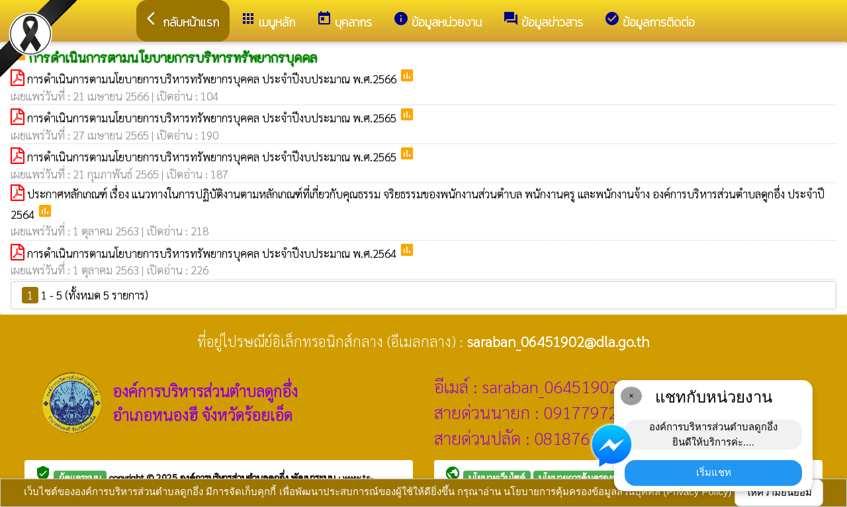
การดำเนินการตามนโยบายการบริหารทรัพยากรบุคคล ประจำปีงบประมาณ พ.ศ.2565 (213, 117)
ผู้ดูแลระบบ (80, 477)
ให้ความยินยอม (779, 492)
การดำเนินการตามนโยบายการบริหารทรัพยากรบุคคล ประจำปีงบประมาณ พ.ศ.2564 (213, 253)
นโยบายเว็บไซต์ (496, 477)
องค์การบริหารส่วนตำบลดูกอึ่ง (235, 477)
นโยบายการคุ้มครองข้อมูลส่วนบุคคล (605, 477)
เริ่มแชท (713, 472)
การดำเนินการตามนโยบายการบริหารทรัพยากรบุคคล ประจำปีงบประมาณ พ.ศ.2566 (213, 78)
